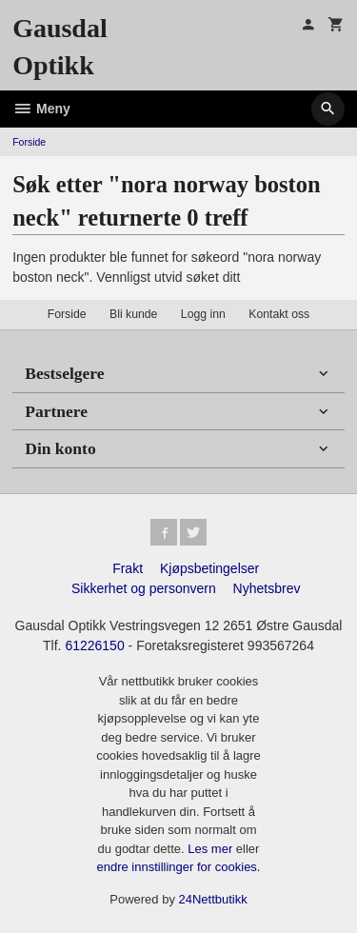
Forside (29, 142)
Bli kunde (133, 314)
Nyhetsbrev (267, 588)
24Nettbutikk (213, 899)
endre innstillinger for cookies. (179, 867)
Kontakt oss (278, 314)
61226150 (94, 645)
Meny (41, 108)
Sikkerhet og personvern (143, 588)
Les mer (212, 849)
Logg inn (203, 314)
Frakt (127, 568)
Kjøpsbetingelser (209, 568)
